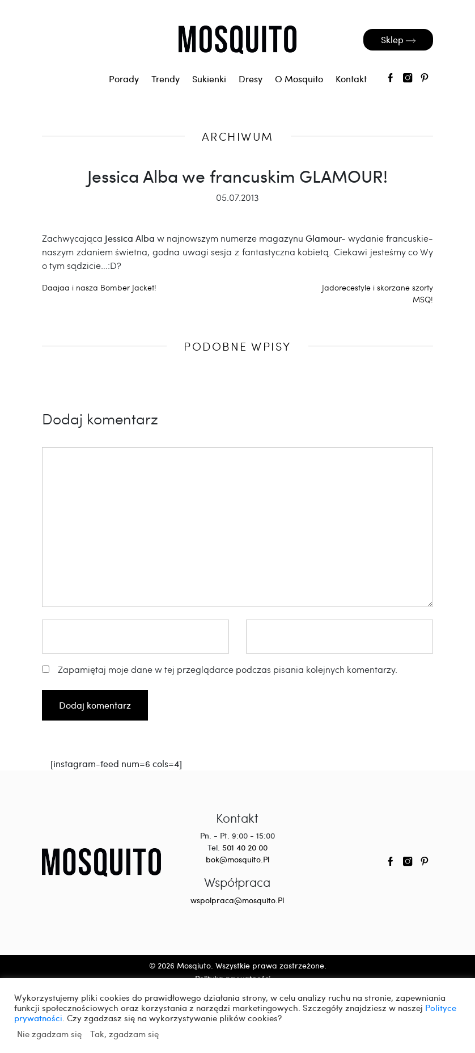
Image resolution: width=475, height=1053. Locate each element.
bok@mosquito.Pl (237, 859)
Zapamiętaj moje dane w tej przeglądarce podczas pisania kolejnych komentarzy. (227, 669)
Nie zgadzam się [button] (49, 1034)
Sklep (398, 39)
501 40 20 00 (245, 847)
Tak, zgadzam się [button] (124, 1034)
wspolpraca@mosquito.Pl (237, 900)
